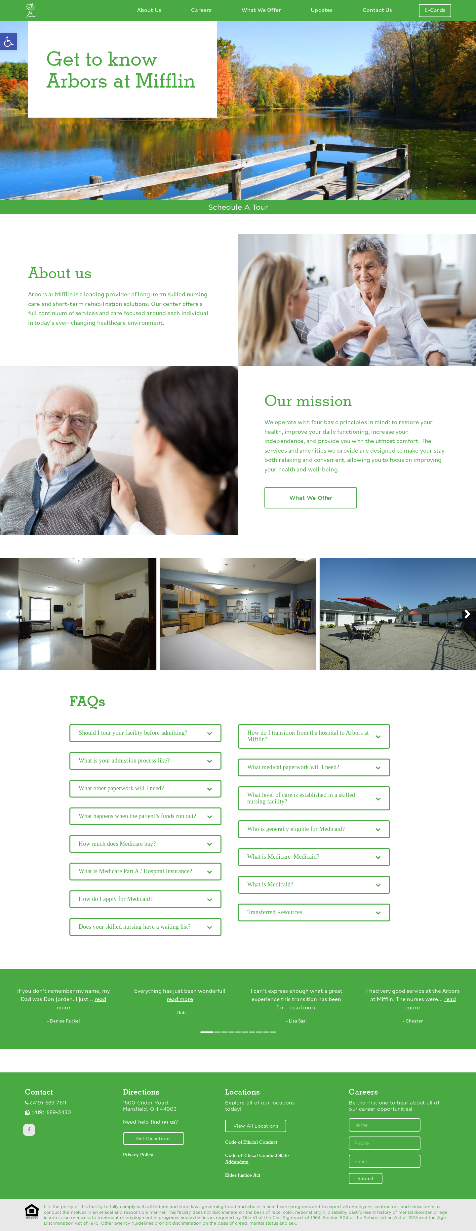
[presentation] (8, 614)
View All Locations (255, 1126)
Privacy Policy (138, 1154)
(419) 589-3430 (51, 1112)
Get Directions (153, 1138)
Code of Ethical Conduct (251, 1142)
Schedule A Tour (238, 207)
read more (180, 999)
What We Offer (311, 498)
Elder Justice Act (242, 1175)
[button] (8, 41)
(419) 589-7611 (48, 1102)
